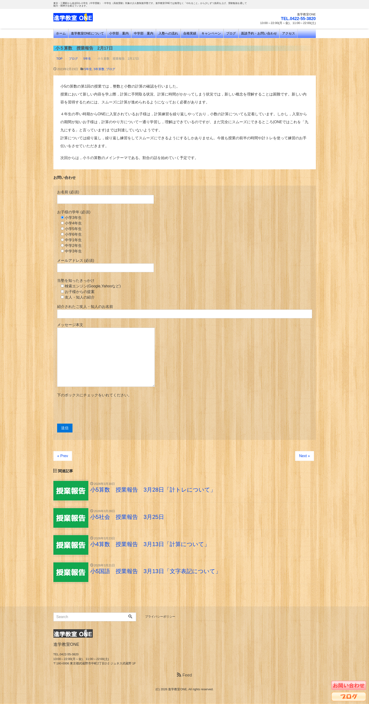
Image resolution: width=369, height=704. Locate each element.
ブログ (231, 33)
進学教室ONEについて (87, 33)
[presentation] (92, 411)
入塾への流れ (168, 33)
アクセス (288, 33)
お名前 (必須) (105, 197)
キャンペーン (211, 33)
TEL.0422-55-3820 (298, 18)
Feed (184, 675)
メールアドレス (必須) (105, 265)
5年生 (88, 69)
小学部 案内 (119, 33)
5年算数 (99, 69)
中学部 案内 (143, 33)
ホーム (61, 33)
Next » (304, 456)
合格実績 (189, 33)
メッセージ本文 (106, 355)
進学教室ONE (177, 689)
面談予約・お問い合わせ (259, 33)
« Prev (62, 456)
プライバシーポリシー (160, 617)
